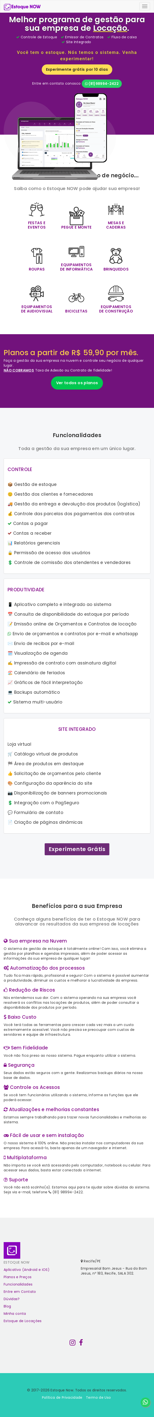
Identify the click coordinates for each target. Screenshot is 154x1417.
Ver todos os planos (77, 383)
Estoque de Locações (23, 1320)
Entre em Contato (20, 1291)
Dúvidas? (12, 1298)
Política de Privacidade (62, 1397)
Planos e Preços (17, 1277)
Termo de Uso (98, 1397)
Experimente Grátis (77, 849)
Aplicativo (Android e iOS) (27, 1269)
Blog (7, 1306)
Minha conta (15, 1313)
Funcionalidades (18, 1284)
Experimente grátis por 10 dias (77, 69)
